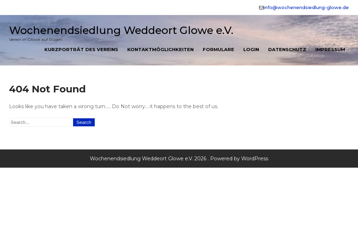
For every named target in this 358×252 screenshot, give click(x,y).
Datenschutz (287, 49)
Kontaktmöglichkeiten (160, 49)
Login (251, 49)
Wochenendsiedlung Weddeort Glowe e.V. (121, 30)
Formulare (218, 49)
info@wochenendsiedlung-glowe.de (306, 7)
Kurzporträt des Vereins (81, 49)
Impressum (330, 49)
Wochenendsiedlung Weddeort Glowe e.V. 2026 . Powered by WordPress (179, 158)
